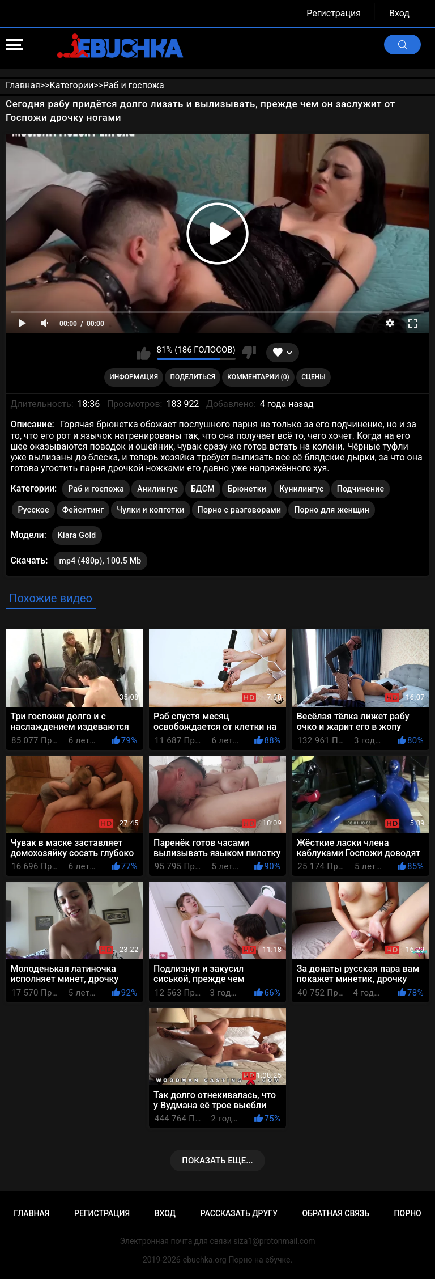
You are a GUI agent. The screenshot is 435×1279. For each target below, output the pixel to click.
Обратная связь (335, 1213)
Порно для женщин (331, 509)
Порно (407, 1213)
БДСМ (203, 488)
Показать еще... (217, 1160)
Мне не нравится (249, 352)
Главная (31, 1213)
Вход (399, 13)
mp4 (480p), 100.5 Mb (100, 560)
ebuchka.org (205, 1259)
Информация (133, 377)
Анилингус (157, 488)
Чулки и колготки (150, 509)
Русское (33, 509)
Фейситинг (83, 509)
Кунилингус (301, 488)
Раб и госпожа (96, 488)
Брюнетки (247, 488)
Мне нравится (143, 352)
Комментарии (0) (258, 377)
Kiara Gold (77, 533)
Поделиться (192, 377)
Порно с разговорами (240, 509)
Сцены (313, 377)
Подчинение (361, 488)
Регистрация (333, 13)
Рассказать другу (239, 1213)
